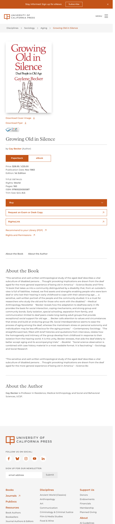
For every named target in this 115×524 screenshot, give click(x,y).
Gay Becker (15, 148)
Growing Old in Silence (65, 28)
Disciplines (12, 28)
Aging (44, 28)
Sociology (29, 28)
